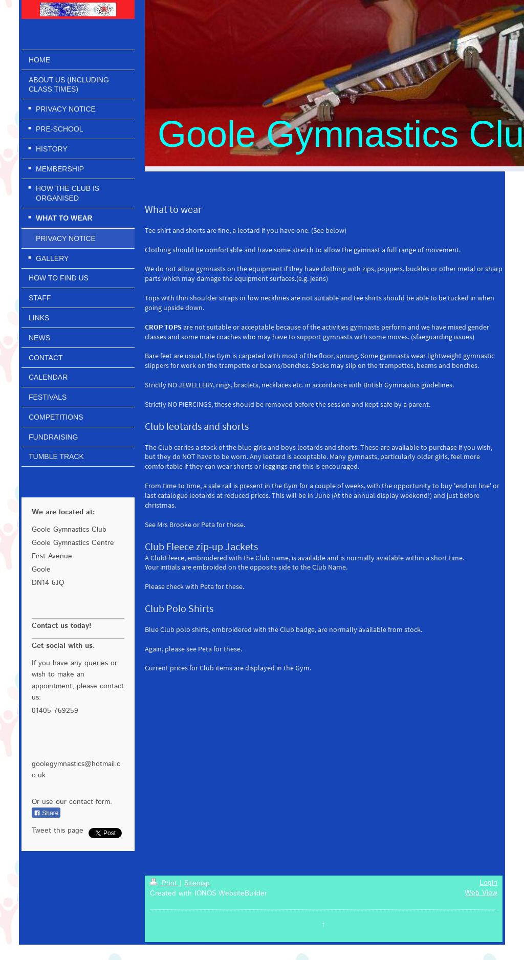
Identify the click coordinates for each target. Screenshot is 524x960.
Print (165, 883)
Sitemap (197, 883)
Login (488, 883)
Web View (481, 893)
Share (46, 813)
